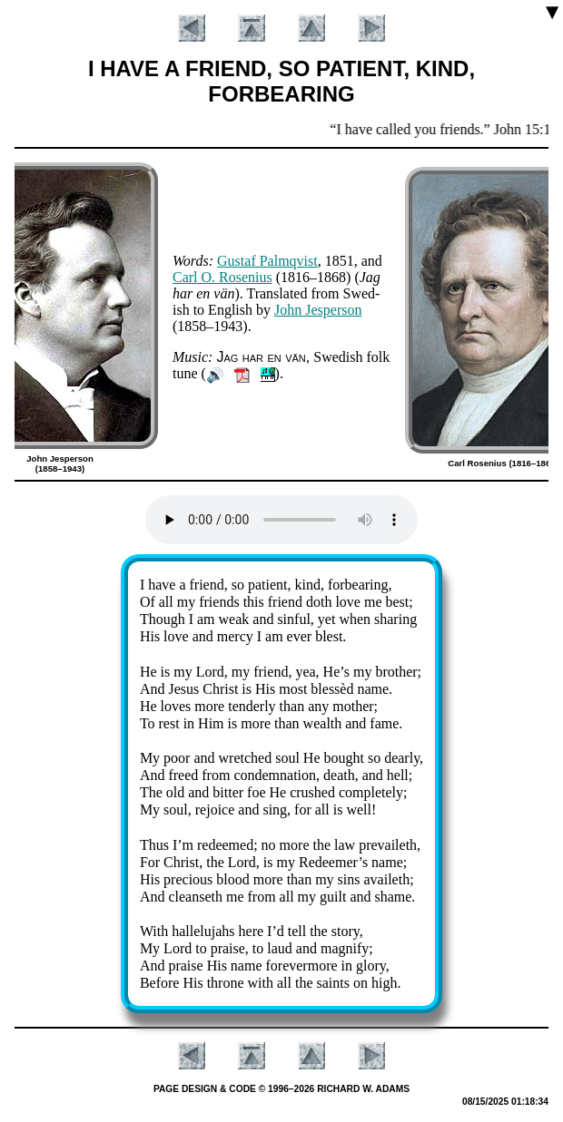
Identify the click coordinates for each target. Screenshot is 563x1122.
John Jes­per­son (317, 309)
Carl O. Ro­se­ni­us (222, 277)
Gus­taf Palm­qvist (267, 260)
